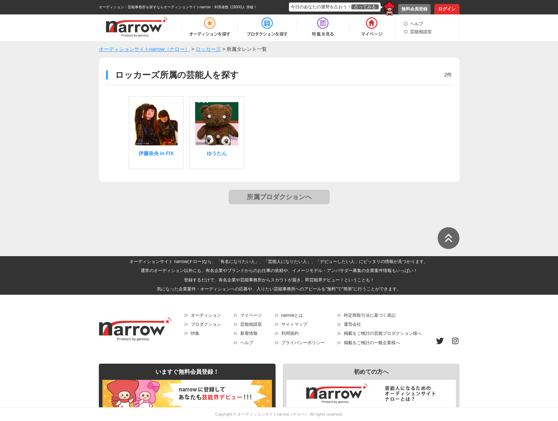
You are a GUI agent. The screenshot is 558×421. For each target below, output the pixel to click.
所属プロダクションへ (279, 197)
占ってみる (365, 6)
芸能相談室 (421, 31)
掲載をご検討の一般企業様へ (372, 342)
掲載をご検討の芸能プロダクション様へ (383, 333)
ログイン (447, 9)
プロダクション (206, 324)
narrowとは (292, 315)
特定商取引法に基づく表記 (370, 315)
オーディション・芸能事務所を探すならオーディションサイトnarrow (155, 7)
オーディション (206, 315)
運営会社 (352, 324)
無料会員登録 (414, 9)
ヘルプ (416, 23)
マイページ (251, 315)
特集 (195, 333)
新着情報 (249, 333)
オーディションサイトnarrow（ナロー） (273, 414)
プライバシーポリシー (303, 342)
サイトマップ (294, 324)
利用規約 (290, 333)
